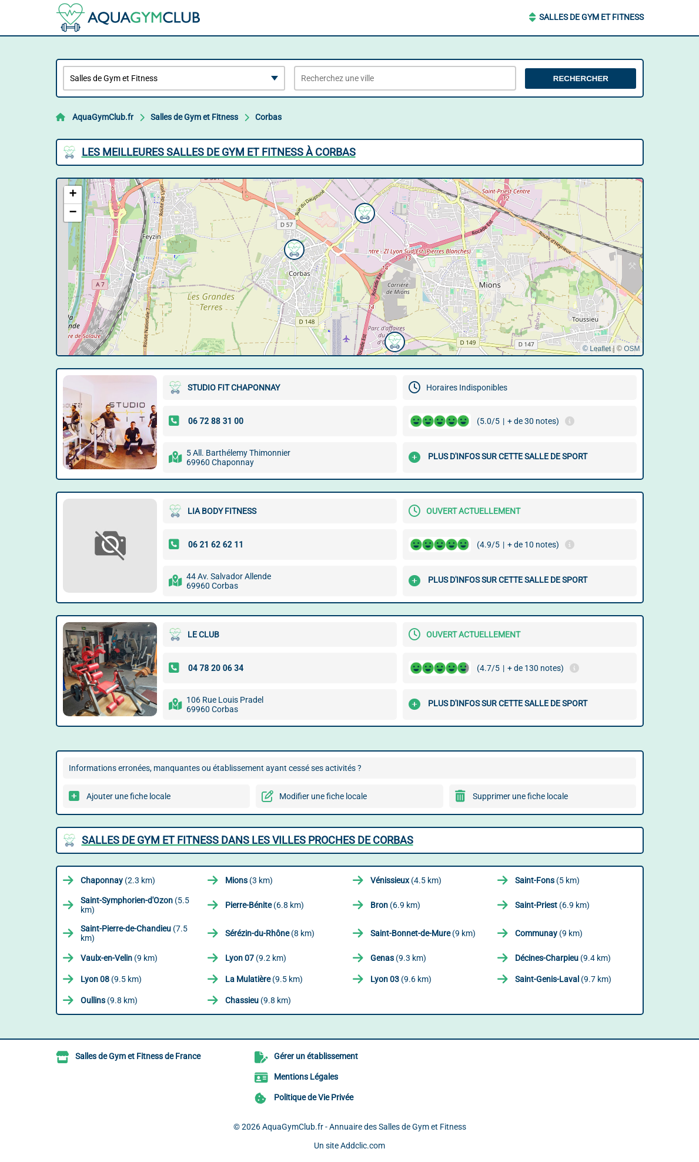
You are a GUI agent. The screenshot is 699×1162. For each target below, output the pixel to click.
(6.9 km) (395, 905)
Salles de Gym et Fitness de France (137, 1056)
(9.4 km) (563, 958)
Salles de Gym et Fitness (591, 17)
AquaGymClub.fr (102, 117)
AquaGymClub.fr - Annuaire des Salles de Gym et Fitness (364, 1126)
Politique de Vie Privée (313, 1097)
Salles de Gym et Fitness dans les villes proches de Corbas (247, 840)
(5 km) (547, 880)
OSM (632, 349)
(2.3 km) (118, 880)
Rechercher (580, 78)
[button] (393, 340)
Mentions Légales (306, 1076)
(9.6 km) (401, 979)
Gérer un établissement (316, 1056)
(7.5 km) (134, 933)
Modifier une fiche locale (323, 796)
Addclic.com (362, 1145)
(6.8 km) (264, 905)
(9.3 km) (398, 958)
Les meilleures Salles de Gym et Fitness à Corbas (219, 152)
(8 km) (270, 933)
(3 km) (249, 880)
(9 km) (423, 933)
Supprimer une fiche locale (520, 796)
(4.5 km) (406, 880)
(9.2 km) (255, 958)
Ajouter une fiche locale (128, 796)
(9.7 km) (563, 979)
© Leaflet (597, 349)
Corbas (268, 117)
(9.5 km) (111, 979)
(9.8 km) (109, 1000)
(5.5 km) (135, 905)
